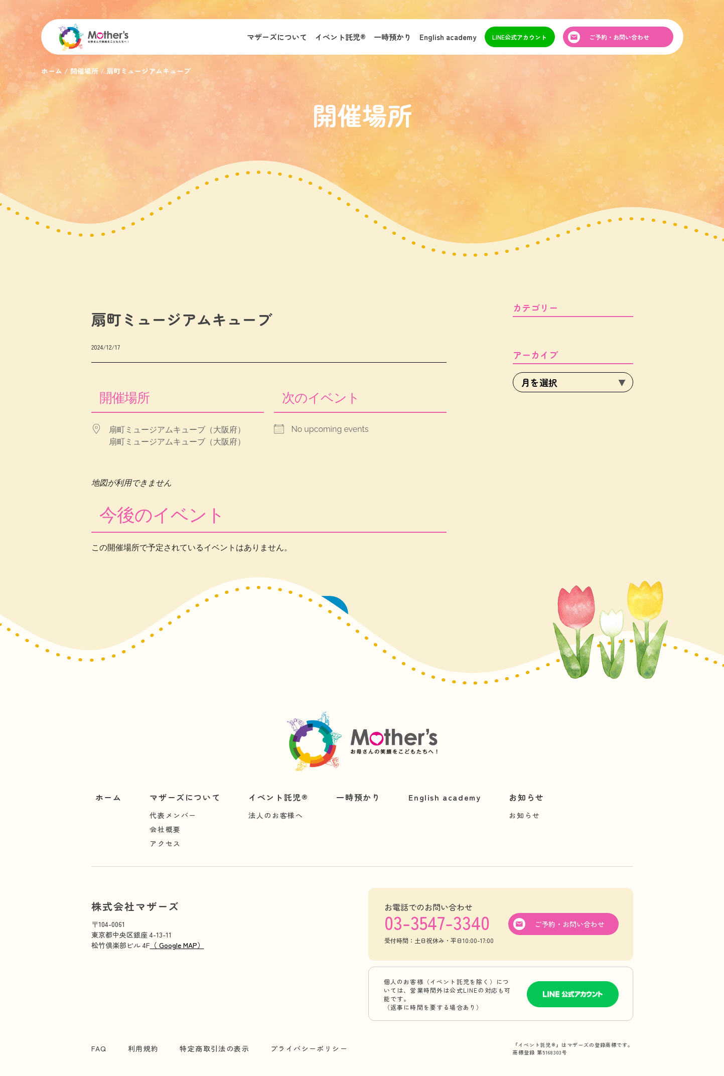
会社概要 (165, 829)
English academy (448, 37)
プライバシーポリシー (309, 1048)
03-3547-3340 (437, 922)
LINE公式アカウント (519, 37)
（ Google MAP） (177, 945)
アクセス (165, 843)
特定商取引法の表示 (214, 1048)
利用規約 (143, 1048)
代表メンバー (173, 815)
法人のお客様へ (275, 815)
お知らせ (526, 797)
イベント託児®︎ (340, 37)
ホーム (108, 797)
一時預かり (392, 37)
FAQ (99, 1048)
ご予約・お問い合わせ (619, 37)
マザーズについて (277, 37)
